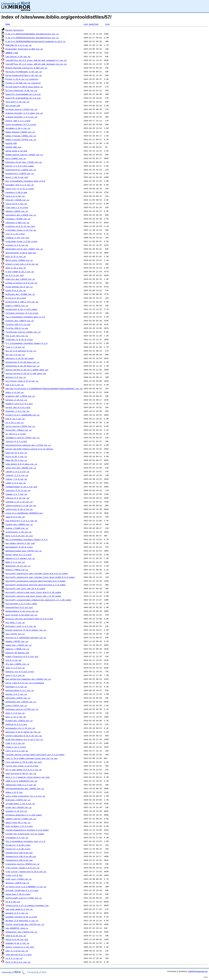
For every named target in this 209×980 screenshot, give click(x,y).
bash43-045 (11, 143)
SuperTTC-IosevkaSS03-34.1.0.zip (23, 94)
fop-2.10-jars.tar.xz (17, 335)
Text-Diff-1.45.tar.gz (17, 101)
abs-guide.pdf (13, 105)
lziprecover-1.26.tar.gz (18, 532)
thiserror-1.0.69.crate (18, 849)
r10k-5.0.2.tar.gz (15, 743)
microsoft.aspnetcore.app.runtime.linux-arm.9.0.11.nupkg (37, 573)
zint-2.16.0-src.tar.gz (18, 962)
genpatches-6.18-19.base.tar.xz (22, 366)
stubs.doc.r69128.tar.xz (18, 807)
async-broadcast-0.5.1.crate (21, 124)
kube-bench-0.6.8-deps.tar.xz (21, 464)
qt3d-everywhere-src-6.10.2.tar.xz (24, 739)
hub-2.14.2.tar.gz (15, 418)
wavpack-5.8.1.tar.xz (17, 913)
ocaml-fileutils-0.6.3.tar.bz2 (22, 656)
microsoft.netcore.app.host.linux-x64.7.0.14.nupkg (33, 596)
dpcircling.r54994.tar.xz (19, 260)
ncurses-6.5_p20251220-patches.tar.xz (26, 637)
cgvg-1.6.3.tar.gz (15, 196)
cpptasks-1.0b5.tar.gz (17, 222)
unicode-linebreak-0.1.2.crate (22, 890)
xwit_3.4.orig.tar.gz (17, 950)
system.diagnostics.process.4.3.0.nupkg (27, 830)
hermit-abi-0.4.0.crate (18, 407)
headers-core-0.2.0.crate (19, 403)
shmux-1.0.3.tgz (14, 792)
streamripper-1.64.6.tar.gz (20, 803)
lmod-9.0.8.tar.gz (15, 516)
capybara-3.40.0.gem (16, 192)
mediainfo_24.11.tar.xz (18, 566)
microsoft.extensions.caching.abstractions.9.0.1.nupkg (35, 581)
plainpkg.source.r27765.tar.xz (22, 709)
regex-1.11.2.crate (16, 747)
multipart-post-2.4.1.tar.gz (21, 626)
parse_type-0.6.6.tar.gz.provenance (25, 682)
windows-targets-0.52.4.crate (21, 916)
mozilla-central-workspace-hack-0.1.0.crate (29, 618)
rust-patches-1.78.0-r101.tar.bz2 (24, 762)
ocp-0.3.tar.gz (13, 660)
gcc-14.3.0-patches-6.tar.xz (21, 350)
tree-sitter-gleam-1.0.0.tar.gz (22, 867)
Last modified (91, 24)
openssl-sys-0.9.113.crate (20, 671)
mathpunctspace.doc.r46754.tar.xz (24, 550)
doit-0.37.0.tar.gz (16, 256)
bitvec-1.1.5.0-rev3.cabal (20, 166)
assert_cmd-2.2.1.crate (18, 120)
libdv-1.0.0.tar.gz (16, 483)
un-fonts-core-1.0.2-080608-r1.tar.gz (26, 886)
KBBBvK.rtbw (12, 52)
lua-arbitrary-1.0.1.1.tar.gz (21, 520)
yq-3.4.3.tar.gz (14, 958)
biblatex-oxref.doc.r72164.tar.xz (24, 162)
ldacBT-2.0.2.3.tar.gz (17, 471)
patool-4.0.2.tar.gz (16, 694)
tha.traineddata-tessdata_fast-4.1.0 (25, 841)
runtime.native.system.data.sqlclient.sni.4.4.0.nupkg (35, 754)
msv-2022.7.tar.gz (15, 622)
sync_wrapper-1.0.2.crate (19, 826)
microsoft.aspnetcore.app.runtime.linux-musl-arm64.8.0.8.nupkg (40, 577)
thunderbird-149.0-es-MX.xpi (21, 856)
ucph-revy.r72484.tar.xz (18, 879)
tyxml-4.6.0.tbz (14, 875)
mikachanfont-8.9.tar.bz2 (19, 607)
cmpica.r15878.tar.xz (17, 211)
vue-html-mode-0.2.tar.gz (19, 909)
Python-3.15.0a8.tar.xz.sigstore (23, 83)
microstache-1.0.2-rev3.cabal (21, 603)
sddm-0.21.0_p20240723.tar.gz (21, 781)
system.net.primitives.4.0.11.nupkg (25, 833)
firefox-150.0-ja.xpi (17, 328)
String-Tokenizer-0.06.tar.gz (21, 90)
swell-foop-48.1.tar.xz (18, 822)
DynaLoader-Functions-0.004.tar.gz (24, 49)
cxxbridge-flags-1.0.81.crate (21, 241)
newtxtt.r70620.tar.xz (17, 649)
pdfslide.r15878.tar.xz (18, 698)
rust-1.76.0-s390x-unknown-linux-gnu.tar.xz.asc (32, 758)
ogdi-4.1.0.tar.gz (15, 667)
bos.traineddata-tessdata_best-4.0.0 (25, 181)
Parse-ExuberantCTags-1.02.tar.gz (24, 75)
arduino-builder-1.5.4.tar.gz (21, 117)
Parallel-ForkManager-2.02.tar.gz (24, 71)
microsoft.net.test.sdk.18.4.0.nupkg (25, 588)
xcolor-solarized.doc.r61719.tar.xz (25, 924)
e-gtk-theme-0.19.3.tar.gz (20, 271)
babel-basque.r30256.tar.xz (20, 132)
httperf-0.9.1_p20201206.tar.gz (22, 415)
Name (8, 24)
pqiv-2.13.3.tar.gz (16, 716)
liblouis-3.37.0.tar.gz (18, 490)
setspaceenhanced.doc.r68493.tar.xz (25, 788)
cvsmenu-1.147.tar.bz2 (17, 237)
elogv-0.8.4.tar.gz (16, 290)
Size (107, 24)
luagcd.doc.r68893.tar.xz (19, 524)
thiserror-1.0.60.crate (18, 845)
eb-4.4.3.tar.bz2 (15, 275)
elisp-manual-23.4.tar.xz (19, 286)
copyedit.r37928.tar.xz (18, 218)
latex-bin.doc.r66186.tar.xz (21, 467)
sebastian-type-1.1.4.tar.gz (21, 784)
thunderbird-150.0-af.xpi (19, 860)
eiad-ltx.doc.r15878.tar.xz (20, 279)
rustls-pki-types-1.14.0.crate (22, 765)
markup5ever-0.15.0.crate (19, 547)
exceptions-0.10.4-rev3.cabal (21, 309)
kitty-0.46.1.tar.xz (16, 456)
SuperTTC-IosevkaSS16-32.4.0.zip (23, 98)
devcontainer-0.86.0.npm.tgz (21, 252)
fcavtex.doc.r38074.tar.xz (20, 320)
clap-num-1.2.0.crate (17, 207)
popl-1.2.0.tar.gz (15, 713)
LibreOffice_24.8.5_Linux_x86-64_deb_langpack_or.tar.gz (36, 60)
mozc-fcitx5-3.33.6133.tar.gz (21, 615)
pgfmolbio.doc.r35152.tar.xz (21, 701)
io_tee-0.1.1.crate (16, 433)
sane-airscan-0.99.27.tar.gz (21, 773)
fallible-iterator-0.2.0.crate (22, 313)
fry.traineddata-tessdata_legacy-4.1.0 (26, 343)
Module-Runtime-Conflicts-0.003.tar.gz (26, 67)
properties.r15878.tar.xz (19, 720)
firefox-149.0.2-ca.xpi (18, 324)
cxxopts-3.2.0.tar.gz (17, 245)
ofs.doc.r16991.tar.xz (17, 664)
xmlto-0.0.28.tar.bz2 (17, 939)
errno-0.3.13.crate (16, 298)
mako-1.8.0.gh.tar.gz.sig (19, 535)
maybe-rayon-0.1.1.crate (18, 554)
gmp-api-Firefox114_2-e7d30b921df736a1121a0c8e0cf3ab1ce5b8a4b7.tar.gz (44, 388)
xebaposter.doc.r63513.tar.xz (21, 932)
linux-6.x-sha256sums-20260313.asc (24, 513)
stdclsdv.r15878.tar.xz (18, 799)
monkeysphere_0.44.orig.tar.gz (22, 611)
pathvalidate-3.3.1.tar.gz (20, 690)
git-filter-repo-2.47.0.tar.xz (22, 381)
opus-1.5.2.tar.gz (15, 675)
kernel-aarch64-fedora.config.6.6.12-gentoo (29, 449)
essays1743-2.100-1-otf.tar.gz (22, 301)
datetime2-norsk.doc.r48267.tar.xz (24, 249)
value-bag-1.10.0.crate (18, 894)
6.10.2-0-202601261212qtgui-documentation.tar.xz (32, 37)
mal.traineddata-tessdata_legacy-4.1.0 (26, 539)
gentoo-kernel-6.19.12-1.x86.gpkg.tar (26, 373)
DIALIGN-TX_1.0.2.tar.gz (18, 45)
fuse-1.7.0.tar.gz (15, 347)
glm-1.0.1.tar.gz (15, 384)
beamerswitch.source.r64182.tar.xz (24, 154)
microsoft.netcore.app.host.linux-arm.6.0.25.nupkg (33, 592)
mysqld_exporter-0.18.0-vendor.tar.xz (26, 630)
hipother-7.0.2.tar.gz (17, 411)
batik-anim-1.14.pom (16, 150)
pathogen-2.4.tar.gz (16, 686)
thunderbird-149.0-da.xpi (19, 852)
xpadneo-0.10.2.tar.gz (17, 943)
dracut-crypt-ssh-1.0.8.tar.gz (22, 264)
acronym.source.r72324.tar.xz (21, 109)
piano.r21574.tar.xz (16, 705)
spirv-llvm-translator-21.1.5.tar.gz (25, 796)
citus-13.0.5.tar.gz (16, 203)
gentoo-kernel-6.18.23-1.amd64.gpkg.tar (27, 369)
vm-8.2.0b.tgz (13, 901)
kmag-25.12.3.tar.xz (16, 460)
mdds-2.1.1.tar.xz (15, 562)
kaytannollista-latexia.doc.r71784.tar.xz (28, 445)
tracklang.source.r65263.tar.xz (22, 864)
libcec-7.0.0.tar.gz (16, 479)
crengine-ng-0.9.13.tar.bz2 (20, 226)
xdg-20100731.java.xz (17, 928)
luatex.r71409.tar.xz (17, 528)
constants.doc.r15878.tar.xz (21, 215)
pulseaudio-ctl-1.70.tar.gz (20, 728)
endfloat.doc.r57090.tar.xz (20, 294)
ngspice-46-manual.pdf (17, 652)
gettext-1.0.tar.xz (16, 377)
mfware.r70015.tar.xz (17, 569)
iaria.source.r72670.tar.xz (20, 426)
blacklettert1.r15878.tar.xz (21, 169)
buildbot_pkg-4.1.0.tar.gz (20, 184)
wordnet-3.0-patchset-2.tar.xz (22, 920)
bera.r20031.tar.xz (16, 158)
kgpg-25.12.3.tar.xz (16, 452)
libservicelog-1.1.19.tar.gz (21, 505)
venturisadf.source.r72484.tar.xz (24, 898)
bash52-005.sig (13, 147)
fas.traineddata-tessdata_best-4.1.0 (25, 316)
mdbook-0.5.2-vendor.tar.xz (20, 558)
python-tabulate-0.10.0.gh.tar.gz (24, 735)
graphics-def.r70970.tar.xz (20, 396)
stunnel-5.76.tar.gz (16, 811)
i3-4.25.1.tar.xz (15, 422)
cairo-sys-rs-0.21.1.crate (20, 188)
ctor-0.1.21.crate (15, 233)
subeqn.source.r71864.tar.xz (21, 818)
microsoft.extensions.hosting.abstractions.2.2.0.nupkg (35, 584)
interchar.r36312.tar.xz (18, 430)
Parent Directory (15, 30)
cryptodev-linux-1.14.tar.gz (21, 230)
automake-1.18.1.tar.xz (18, 128)
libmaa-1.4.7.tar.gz (16, 494)
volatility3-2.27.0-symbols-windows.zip (27, 905)
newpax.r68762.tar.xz (17, 641)
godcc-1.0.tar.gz (15, 392)
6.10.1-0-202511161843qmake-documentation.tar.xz (32, 34)
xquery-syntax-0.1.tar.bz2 (20, 947)
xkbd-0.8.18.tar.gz (16, 935)
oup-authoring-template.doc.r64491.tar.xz (28, 679)
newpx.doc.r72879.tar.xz (18, 645)
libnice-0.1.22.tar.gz (17, 498)
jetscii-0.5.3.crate (16, 441)
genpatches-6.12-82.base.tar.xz (22, 362)
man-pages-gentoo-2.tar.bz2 (20, 543)
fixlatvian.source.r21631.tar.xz (23, 332)
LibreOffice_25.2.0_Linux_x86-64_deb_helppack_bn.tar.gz (36, 64)
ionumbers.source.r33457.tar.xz (22, 437)
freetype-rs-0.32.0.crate (19, 339)
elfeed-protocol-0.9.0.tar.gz (21, 283)
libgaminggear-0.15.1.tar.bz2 (21, 486)
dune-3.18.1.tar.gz (16, 267)
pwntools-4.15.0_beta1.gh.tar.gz (23, 732)
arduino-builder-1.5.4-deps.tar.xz (24, 113)
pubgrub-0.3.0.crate (16, 724)
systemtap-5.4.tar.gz (17, 837)
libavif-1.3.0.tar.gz (17, 475)
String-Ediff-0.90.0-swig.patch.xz (24, 86)
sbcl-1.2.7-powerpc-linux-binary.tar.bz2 (28, 777)
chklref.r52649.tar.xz (17, 200)
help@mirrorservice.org (198, 971)
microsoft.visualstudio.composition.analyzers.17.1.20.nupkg (38, 599)
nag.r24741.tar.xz (15, 633)
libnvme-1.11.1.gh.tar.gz (19, 501)
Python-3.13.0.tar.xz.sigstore (22, 79)
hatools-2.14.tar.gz (16, 400)
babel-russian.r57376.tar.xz (21, 139)
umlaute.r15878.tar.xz (17, 882)
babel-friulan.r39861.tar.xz (21, 135)
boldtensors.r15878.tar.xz (20, 173)
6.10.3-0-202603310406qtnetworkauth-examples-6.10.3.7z (35, 41)
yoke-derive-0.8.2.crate (18, 954)
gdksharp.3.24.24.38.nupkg (20, 358)
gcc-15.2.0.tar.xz (15, 354)
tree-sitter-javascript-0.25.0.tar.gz (26, 871)
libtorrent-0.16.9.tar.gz (19, 509)
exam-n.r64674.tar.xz (17, 305)
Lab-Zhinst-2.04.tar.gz (18, 56)
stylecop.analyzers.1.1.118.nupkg (24, 815)
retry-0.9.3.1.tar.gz (17, 750)
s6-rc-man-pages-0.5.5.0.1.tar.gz (24, 769)
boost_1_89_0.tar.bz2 (17, 177)
